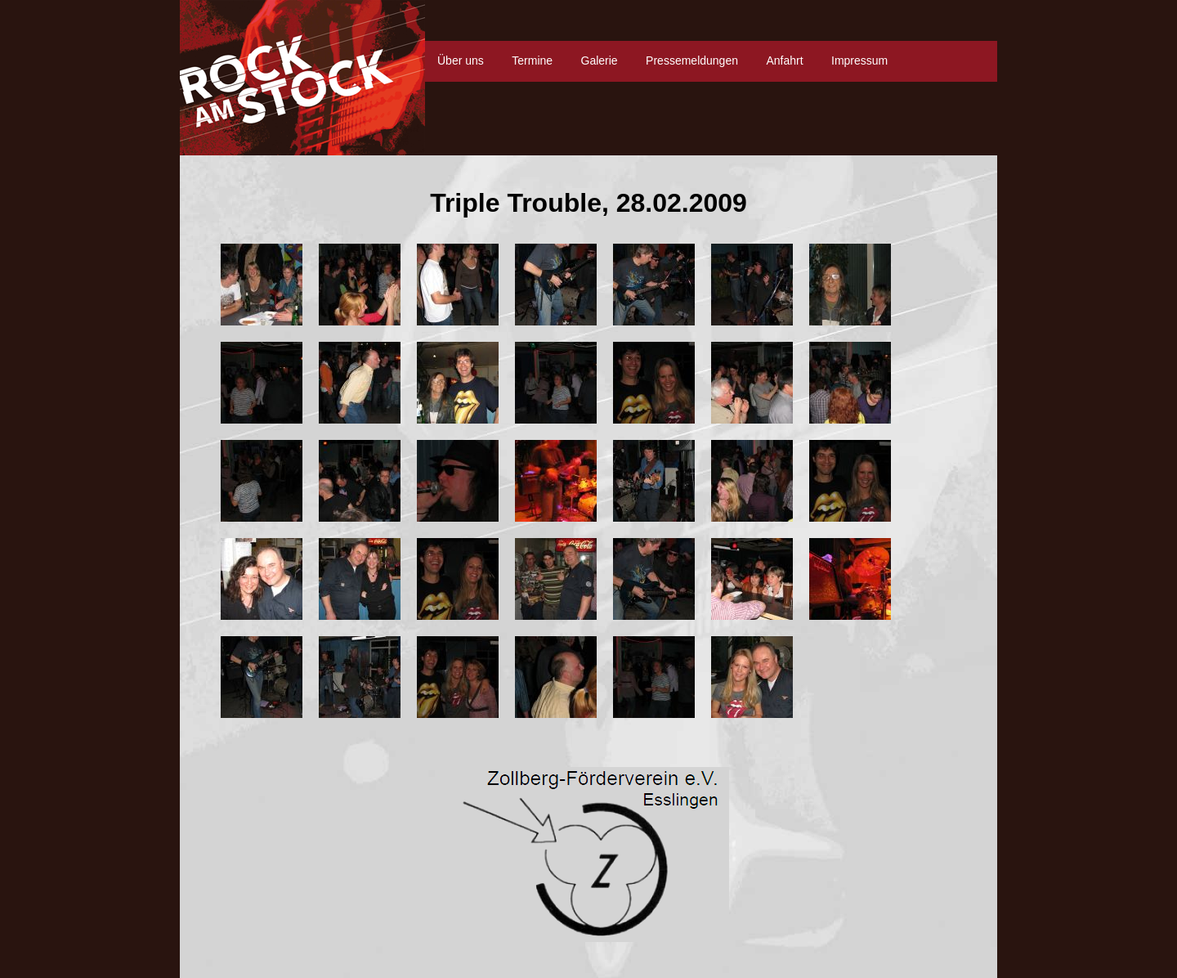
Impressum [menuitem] (859, 60)
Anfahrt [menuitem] (784, 60)
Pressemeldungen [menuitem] (692, 60)
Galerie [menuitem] (599, 60)
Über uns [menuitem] (460, 60)
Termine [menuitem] (532, 60)
